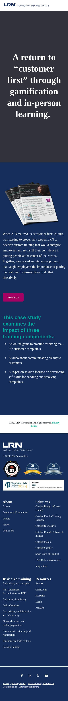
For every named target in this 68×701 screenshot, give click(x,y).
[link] (18, 447)
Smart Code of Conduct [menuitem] (47, 554)
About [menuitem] (7, 502)
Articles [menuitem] (39, 583)
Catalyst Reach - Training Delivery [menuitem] (48, 518)
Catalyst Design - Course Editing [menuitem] (48, 508)
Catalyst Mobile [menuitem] (43, 542)
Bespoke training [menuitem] (11, 647)
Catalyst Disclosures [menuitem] (46, 526)
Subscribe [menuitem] (40, 595)
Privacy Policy (19, 683)
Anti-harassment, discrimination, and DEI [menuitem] (14, 591)
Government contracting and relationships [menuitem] (17, 633)
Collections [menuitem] (41, 589)
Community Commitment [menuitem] (15, 512)
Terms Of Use (34, 683)
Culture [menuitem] (6, 518)
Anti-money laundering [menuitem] (14, 599)
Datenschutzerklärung (28, 686)
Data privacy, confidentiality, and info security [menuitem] (17, 613)
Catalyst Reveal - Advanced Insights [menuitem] (49, 534)
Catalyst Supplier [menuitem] (44, 548)
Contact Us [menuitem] (8, 530)
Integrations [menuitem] (41, 566)
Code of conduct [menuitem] (11, 605)
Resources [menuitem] (43, 579)
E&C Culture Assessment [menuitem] (48, 560)
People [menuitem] (6, 524)
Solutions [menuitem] (43, 502)
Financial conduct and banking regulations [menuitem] (13, 623)
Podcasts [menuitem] (40, 608)
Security (7, 683)
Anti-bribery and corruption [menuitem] (16, 583)
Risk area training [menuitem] (17, 579)
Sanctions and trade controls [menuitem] (17, 641)
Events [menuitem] (39, 601)
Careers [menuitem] (6, 506)
